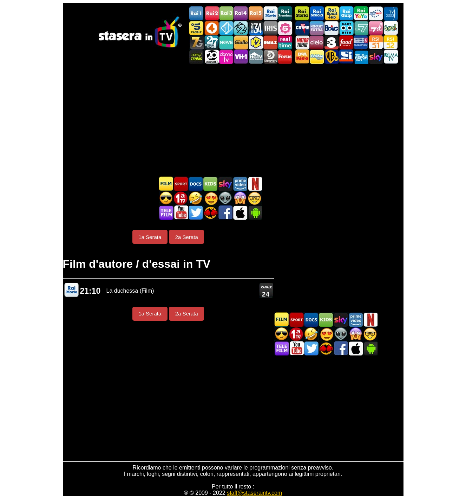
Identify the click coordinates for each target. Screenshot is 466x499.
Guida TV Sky (225, 184)
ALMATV (390, 56)
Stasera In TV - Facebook (225, 212)
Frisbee (316, 56)
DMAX (270, 42)
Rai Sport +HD (331, 13)
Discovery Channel (270, 56)
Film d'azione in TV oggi (166, 198)
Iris (270, 28)
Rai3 (226, 13)
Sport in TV (180, 184)
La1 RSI (375, 42)
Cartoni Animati (210, 184)
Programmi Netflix (254, 184)
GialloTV (241, 42)
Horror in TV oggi (239, 198)
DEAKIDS (302, 56)
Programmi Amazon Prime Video (239, 184)
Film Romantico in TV (210, 198)
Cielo (316, 42)
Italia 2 (241, 28)
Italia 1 (226, 28)
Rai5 (255, 13)
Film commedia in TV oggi (195, 198)
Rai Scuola (316, 13)
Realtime (285, 42)
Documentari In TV (195, 184)
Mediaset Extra (316, 28)
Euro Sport (375, 13)
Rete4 (211, 28)
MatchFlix (210, 212)
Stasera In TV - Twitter (195, 212)
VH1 (241, 56)
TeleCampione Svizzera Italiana (361, 42)
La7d (375, 28)
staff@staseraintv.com (254, 493)
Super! (390, 28)
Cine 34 (255, 28)
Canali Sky (375, 56)
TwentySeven (211, 42)
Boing (331, 28)
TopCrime (302, 28)
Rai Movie (270, 13)
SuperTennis (196, 56)
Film (166, 184)
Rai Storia (302, 13)
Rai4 (241, 13)
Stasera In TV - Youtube (180, 212)
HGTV (255, 56)
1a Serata (149, 237)
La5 (285, 28)
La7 (361, 28)
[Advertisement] (233, 120)
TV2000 (390, 13)
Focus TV (285, 56)
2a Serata (186, 237)
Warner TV (331, 56)
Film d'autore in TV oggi (254, 198)
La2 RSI (390, 42)
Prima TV (180, 198)
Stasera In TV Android (254, 212)
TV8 (331, 42)
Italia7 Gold (196, 42)
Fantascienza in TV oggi (225, 198)
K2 (255, 42)
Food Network (346, 42)
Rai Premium (285, 13)
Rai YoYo (361, 13)
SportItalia (346, 56)
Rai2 (211, 13)
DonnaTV (226, 56)
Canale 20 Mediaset (211, 56)
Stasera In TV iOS (239, 212)
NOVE (226, 42)
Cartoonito (346, 28)
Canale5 (196, 28)
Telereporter (361, 56)
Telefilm (166, 212)
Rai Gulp (346, 13)
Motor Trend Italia (302, 42)
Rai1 (196, 13)
